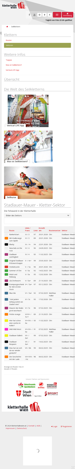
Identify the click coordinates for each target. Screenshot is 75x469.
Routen (9, 40)
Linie (36, 230)
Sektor (64, 230)
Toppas (9, 60)
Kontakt (31, 426)
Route (11, 230)
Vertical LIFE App (12, 70)
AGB (38, 426)
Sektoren (9, 45)
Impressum (10, 428)
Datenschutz (22, 428)
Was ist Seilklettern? (14, 65)
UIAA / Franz (27, 229)
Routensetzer (55, 230)
